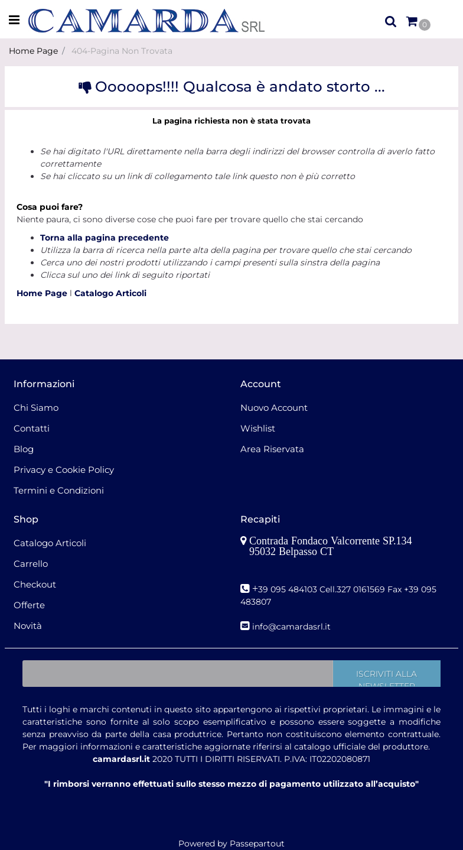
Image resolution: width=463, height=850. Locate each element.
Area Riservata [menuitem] (272, 449)
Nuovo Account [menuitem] (274, 407)
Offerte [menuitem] (29, 605)
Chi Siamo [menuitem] (36, 407)
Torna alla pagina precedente (104, 237)
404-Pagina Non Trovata (121, 51)
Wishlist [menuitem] (257, 428)
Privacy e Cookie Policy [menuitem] (64, 469)
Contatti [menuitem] (32, 428)
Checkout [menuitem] (35, 584)
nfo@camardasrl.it (293, 626)
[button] (387, 673)
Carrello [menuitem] (31, 563)
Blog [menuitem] (24, 449)
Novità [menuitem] (28, 625)
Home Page (33, 51)
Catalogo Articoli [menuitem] (50, 543)
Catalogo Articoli (110, 293)
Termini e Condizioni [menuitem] (59, 490)
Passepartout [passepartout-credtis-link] (257, 843)
